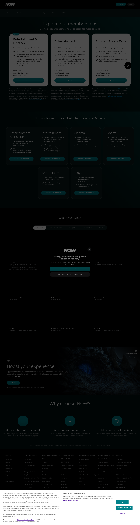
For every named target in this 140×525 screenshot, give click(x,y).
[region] (70, 507)
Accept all (122, 502)
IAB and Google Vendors (70, 500)
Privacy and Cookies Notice (25, 520)
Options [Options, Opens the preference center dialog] (122, 513)
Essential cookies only (124, 507)
